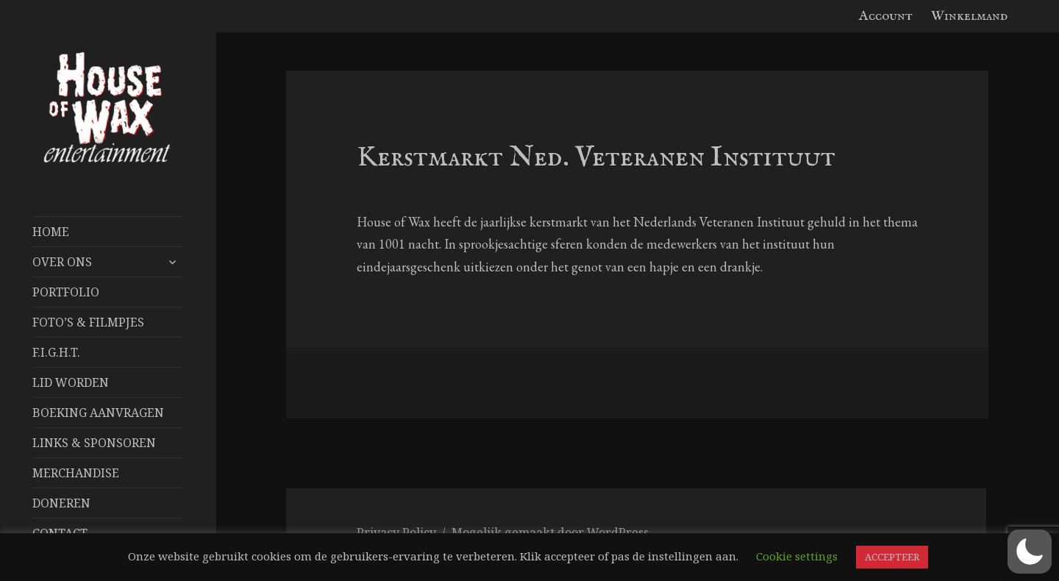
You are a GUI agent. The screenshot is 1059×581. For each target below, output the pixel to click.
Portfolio (65, 292)
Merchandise (75, 473)
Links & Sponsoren (94, 443)
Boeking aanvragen (98, 412)
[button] (1030, 552)
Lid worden (70, 382)
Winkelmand (969, 16)
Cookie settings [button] (797, 556)
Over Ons (62, 262)
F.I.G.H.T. (56, 352)
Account (886, 16)
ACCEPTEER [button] (892, 556)
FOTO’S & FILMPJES (88, 322)
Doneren (61, 503)
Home (50, 232)
